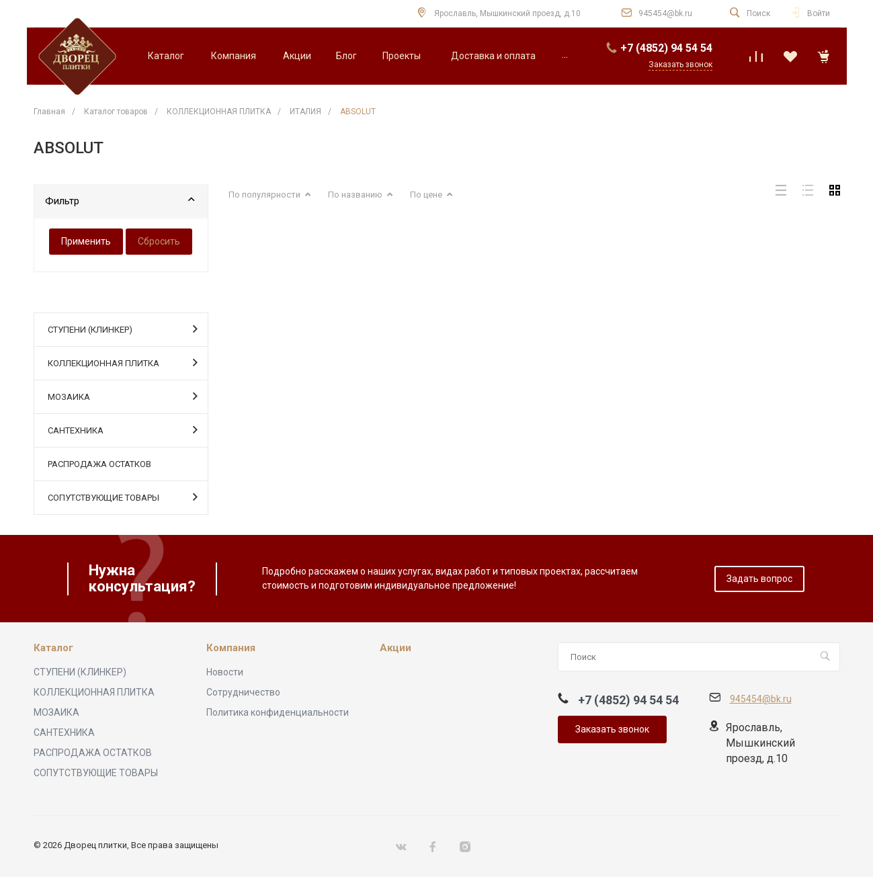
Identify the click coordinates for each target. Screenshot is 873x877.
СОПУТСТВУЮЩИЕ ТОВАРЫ (123, 497)
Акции (395, 648)
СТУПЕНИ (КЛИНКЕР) (123, 329)
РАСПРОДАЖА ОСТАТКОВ (99, 464)
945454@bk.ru (665, 13)
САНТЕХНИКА (123, 429)
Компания (230, 648)
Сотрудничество (243, 692)
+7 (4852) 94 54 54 (666, 48)
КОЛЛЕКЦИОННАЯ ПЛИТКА (123, 362)
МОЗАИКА (123, 396)
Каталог (53, 648)
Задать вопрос (759, 578)
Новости (224, 672)
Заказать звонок (612, 729)
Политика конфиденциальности (277, 712)
